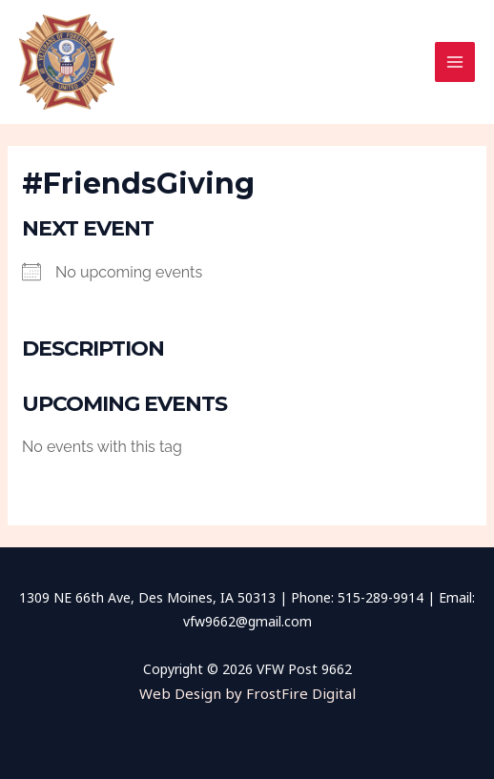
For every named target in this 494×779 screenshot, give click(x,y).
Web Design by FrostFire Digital (247, 693)
